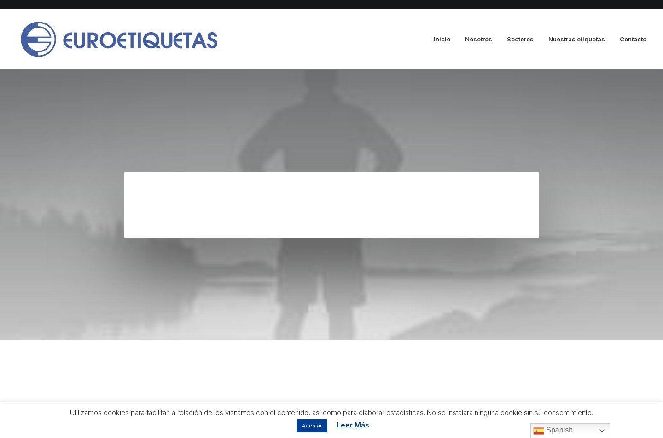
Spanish (553, 430)
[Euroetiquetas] (118, 39)
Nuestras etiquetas (576, 39)
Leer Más (353, 425)
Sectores (520, 39)
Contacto (633, 39)
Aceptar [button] (312, 425)
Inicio (442, 39)
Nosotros (478, 39)
